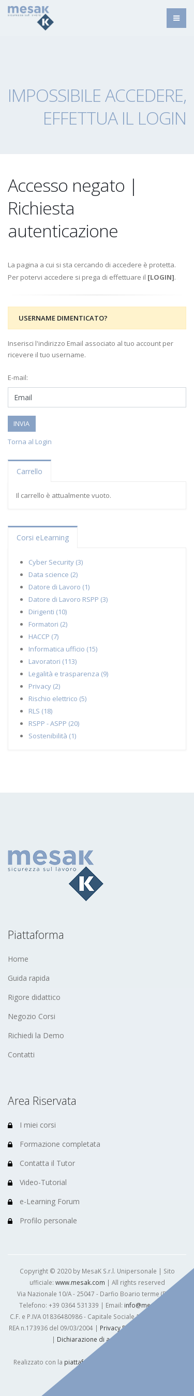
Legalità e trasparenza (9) (68, 673)
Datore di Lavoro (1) (58, 586)
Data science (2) (53, 574)
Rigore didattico (34, 997)
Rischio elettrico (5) (57, 698)
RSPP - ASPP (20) (53, 723)
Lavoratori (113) (52, 661)
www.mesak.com (80, 1282)
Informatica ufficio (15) (62, 649)
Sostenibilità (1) (52, 735)
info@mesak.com (149, 1305)
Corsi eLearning (43, 537)
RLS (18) (40, 711)
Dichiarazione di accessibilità (100, 1339)
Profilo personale (42, 1220)
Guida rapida (29, 978)
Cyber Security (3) (55, 562)
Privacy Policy (119, 1328)
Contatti (21, 1054)
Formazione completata (54, 1144)
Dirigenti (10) (47, 611)
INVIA (21, 423)
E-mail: (18, 377)
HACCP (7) (43, 636)
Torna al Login (30, 441)
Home (18, 959)
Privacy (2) (44, 686)
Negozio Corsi (31, 1016)
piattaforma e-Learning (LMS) (106, 1362)
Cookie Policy (165, 1328)
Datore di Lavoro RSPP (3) (68, 599)
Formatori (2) (47, 624)
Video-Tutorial (37, 1182)
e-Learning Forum (44, 1201)
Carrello (29, 471)
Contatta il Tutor (41, 1163)
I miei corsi (32, 1125)
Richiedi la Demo (36, 1035)
